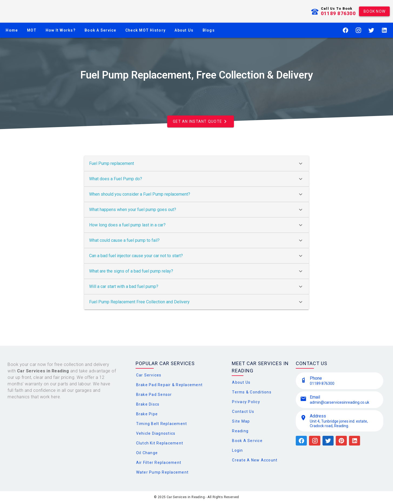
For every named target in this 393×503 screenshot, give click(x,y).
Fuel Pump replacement (196, 163)
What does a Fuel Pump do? (196, 179)
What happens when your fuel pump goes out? (196, 209)
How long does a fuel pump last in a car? (196, 225)
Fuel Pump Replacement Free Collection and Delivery (196, 302)
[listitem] (339, 380)
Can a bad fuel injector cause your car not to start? (196, 256)
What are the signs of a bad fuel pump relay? (196, 271)
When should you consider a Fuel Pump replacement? (196, 194)
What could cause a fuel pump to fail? (196, 240)
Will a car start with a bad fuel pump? (196, 286)
